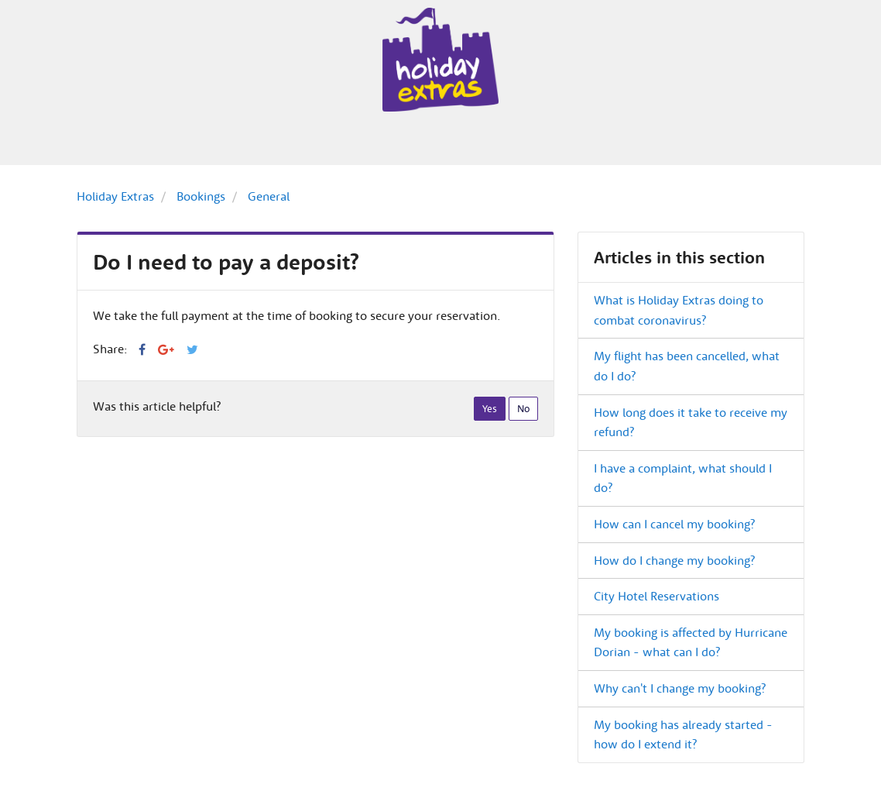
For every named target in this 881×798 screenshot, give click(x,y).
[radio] (490, 409)
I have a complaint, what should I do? (683, 478)
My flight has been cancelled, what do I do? (687, 366)
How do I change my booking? (674, 560)
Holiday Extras (115, 196)
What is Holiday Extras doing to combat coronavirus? (678, 310)
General (269, 196)
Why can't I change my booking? (680, 688)
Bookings (201, 196)
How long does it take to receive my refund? (690, 422)
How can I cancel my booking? (674, 523)
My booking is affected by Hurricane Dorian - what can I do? (690, 642)
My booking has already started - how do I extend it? (683, 734)
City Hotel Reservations (656, 596)
